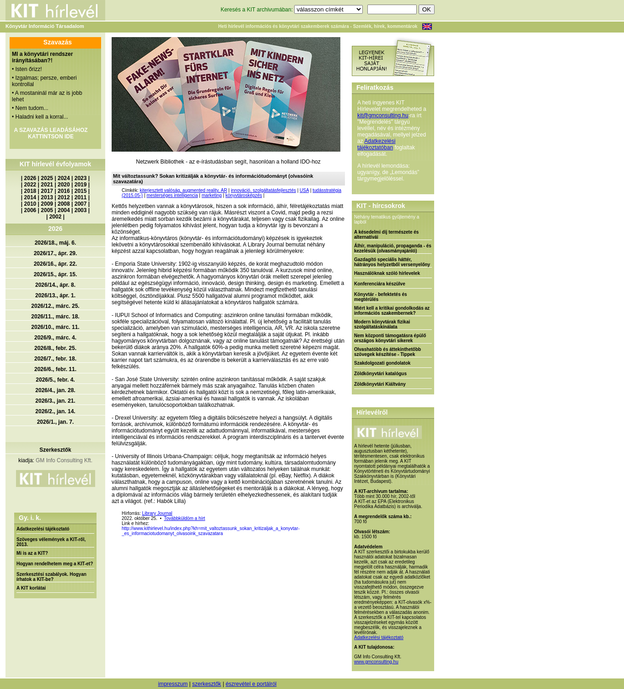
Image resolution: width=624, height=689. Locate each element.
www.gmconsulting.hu (376, 661)
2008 (64, 204)
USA (304, 190)
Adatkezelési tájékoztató (43, 528)
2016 (64, 191)
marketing (212, 195)
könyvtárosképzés (244, 195)
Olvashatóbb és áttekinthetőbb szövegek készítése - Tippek (387, 352)
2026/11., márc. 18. (55, 316)
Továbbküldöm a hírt (184, 518)
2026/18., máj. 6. (55, 243)
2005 (47, 210)
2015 (81, 191)
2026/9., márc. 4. (55, 337)
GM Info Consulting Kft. (64, 460)
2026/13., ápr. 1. (55, 295)
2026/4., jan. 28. (55, 390)
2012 (64, 197)
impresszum (173, 684)
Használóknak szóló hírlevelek (387, 273)
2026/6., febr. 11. (55, 369)
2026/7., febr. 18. (55, 358)
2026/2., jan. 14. (55, 411)
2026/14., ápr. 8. (55, 285)
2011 (81, 197)
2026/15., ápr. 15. (55, 274)
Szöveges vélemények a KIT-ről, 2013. (51, 542)
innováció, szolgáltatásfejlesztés (263, 190)
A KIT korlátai (31, 588)
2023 (81, 178)
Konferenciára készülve (379, 283)
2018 (30, 191)
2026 (30, 178)
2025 (47, 178)
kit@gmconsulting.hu (383, 115)
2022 (30, 184)
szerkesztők (206, 684)
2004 (64, 210)
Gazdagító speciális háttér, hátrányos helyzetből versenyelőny (392, 262)
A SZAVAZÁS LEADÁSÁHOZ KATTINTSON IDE (50, 133)
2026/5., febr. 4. (55, 380)
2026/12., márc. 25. (55, 306)
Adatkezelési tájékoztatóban (376, 144)
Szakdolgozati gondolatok (382, 363)
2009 (47, 204)
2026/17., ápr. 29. (55, 253)
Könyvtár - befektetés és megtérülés (380, 297)
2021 (47, 184)
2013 (47, 197)
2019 (81, 184)
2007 (81, 204)
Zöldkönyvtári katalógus (380, 373)
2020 (64, 184)
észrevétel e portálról (251, 684)
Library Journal (157, 513)
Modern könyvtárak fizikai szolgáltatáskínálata (382, 324)
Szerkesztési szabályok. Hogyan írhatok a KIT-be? (51, 577)
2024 (64, 178)
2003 (81, 210)
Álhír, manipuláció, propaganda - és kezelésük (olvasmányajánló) (392, 248)
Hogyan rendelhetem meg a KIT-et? (54, 563)
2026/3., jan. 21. (55, 401)
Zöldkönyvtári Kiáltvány (380, 384)
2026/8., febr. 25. (55, 348)
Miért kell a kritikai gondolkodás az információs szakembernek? (392, 311)
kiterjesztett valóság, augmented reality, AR (183, 190)
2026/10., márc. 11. (55, 327)
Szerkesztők (55, 450)
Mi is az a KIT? (32, 553)
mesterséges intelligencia (172, 195)
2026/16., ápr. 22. (55, 264)
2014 (30, 197)
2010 (30, 204)
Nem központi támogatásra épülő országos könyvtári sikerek (390, 338)
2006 (30, 210)
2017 (47, 191)
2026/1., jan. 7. (55, 422)
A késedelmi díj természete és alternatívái (386, 235)
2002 (55, 216)
